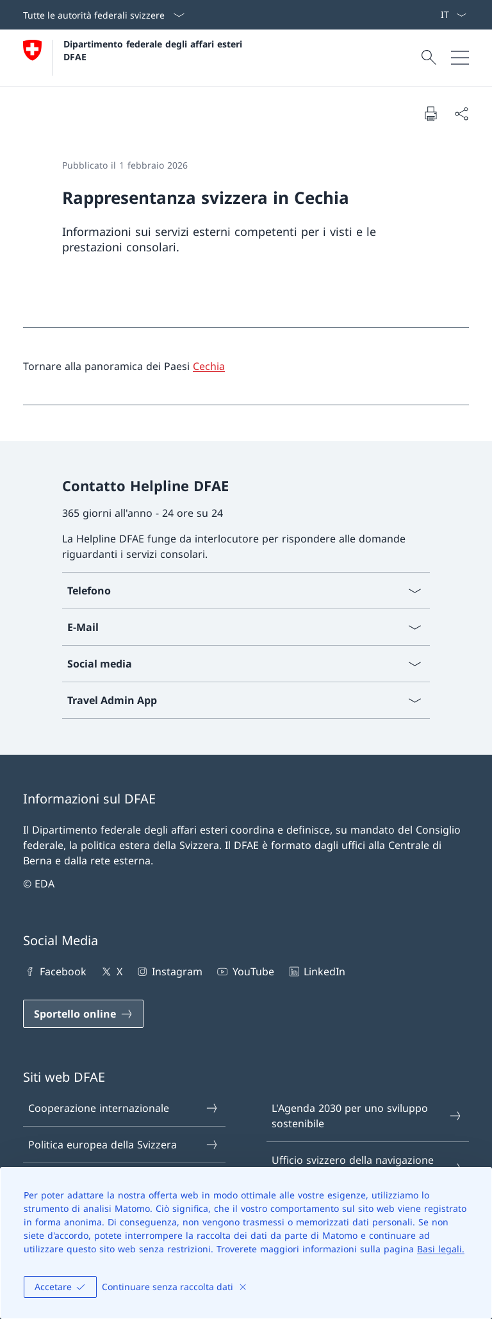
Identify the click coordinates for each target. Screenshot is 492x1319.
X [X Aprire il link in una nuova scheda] (110, 971)
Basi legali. (440, 1249)
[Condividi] (461, 113)
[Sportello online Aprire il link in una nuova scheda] (83, 1014)
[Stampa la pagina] (430, 113)
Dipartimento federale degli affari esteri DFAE (154, 50)
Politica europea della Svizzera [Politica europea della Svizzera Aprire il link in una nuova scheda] (123, 1144)
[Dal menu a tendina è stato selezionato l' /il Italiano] (453, 14)
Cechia (209, 366)
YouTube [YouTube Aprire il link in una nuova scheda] (244, 971)
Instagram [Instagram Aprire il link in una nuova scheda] (168, 971)
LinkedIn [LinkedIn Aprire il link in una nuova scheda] (316, 971)
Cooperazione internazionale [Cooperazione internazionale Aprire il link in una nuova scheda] (123, 1108)
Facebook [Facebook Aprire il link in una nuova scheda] (54, 971)
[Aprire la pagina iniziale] (134, 58)
